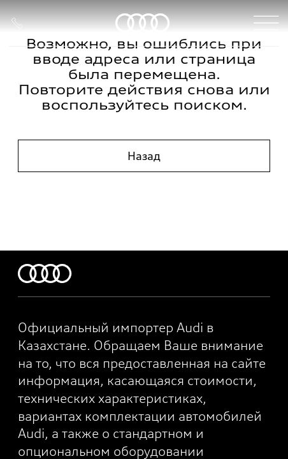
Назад (144, 156)
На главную (144, 197)
